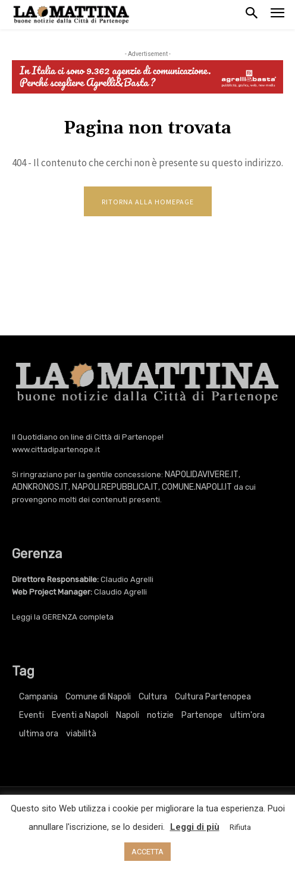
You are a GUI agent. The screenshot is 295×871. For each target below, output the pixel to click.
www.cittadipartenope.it (56, 449)
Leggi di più (194, 827)
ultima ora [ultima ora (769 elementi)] (38, 734)
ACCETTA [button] (147, 851)
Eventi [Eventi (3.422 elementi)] (31, 715)
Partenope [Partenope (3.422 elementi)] (201, 715)
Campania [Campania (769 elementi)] (38, 697)
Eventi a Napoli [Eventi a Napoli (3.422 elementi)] (80, 715)
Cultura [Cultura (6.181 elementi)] (153, 697)
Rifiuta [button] (240, 827)
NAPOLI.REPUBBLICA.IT (115, 487)
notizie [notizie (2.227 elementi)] (160, 715)
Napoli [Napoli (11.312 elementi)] (127, 715)
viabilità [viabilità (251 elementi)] (81, 734)
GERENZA (59, 616)
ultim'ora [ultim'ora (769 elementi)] (247, 715)
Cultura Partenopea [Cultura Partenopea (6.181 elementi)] (213, 697)
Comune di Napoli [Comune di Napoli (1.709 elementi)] (98, 697)
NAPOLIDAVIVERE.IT (201, 474)
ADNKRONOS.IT (40, 487)
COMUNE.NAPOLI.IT (197, 487)
